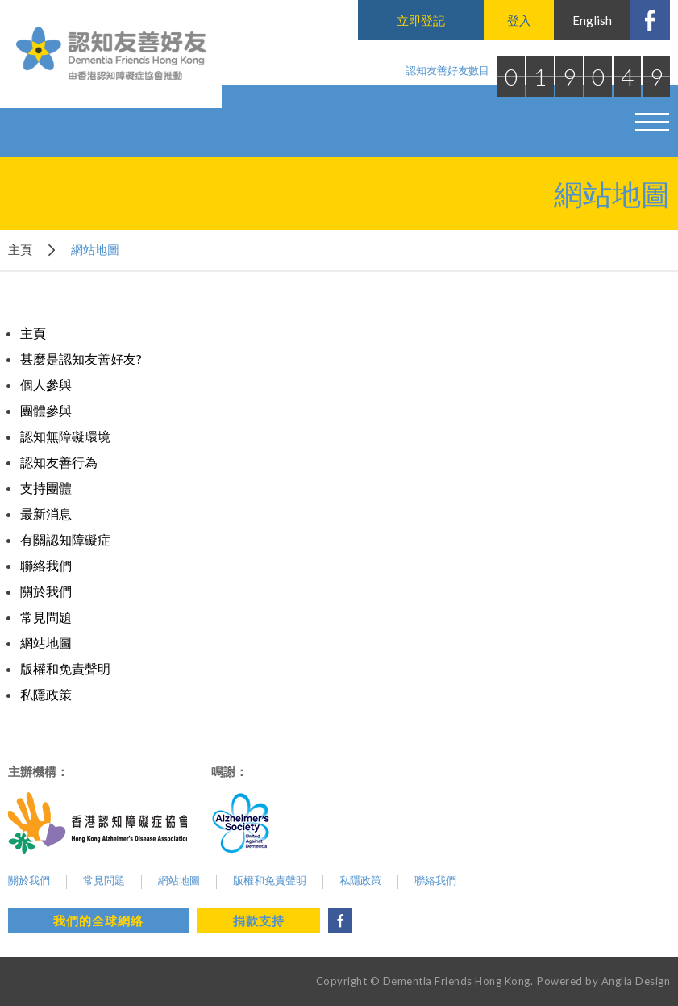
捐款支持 (259, 920)
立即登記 (421, 20)
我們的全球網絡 (98, 920)
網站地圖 (46, 642)
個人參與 (46, 384)
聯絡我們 (46, 565)
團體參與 (46, 410)
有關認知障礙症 (65, 539)
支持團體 (46, 487)
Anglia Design (636, 981)
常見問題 (46, 616)
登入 (519, 20)
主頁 (20, 249)
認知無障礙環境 (65, 436)
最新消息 (46, 513)
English (592, 20)
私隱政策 (46, 694)
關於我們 (46, 591)
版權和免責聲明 (65, 668)
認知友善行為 (59, 462)
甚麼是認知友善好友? (81, 358)
